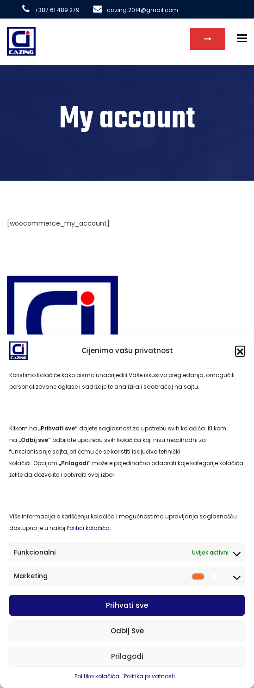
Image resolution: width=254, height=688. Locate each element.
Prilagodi (127, 656)
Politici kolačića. (89, 528)
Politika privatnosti (149, 676)
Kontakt (207, 39)
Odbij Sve (127, 631)
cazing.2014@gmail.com (135, 10)
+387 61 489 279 (51, 10)
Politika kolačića (96, 676)
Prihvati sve (127, 605)
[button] (240, 350)
